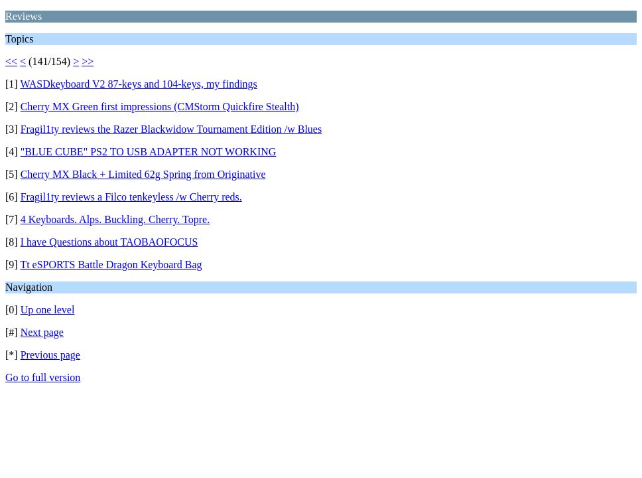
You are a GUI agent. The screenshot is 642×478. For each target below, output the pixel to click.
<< (11, 61)
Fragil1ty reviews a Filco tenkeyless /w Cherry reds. (131, 196)
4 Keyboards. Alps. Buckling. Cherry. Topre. (115, 219)
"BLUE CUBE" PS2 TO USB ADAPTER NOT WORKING (149, 151)
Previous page (50, 354)
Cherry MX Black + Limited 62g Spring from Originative (143, 174)
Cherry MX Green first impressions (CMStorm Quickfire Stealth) (160, 106)
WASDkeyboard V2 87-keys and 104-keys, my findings (138, 84)
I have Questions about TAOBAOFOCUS (109, 242)
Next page (42, 332)
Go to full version (42, 377)
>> (88, 61)
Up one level (48, 309)
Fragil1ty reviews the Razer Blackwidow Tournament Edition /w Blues (171, 129)
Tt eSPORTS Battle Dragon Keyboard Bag (111, 264)
